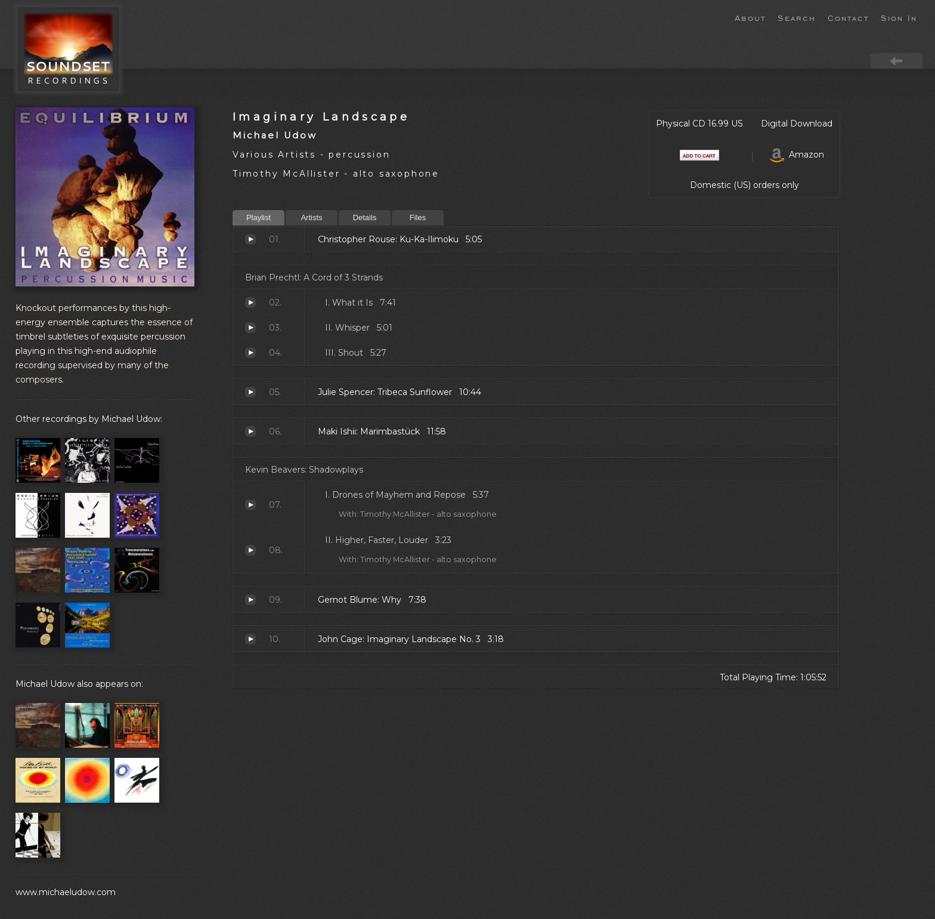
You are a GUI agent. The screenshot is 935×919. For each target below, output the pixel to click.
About (750, 17)
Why (250, 599)
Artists (311, 217)
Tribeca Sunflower (250, 392)
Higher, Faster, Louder (250, 550)
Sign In (899, 17)
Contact (848, 17)
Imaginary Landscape (321, 116)
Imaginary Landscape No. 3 (250, 639)
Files (418, 217)
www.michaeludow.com (66, 892)
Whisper (250, 327)
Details (365, 217)
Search (797, 17)
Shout (250, 352)
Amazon (797, 154)
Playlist (258, 217)
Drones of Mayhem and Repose (250, 504)
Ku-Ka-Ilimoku (250, 239)
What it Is (250, 302)
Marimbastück (250, 431)
